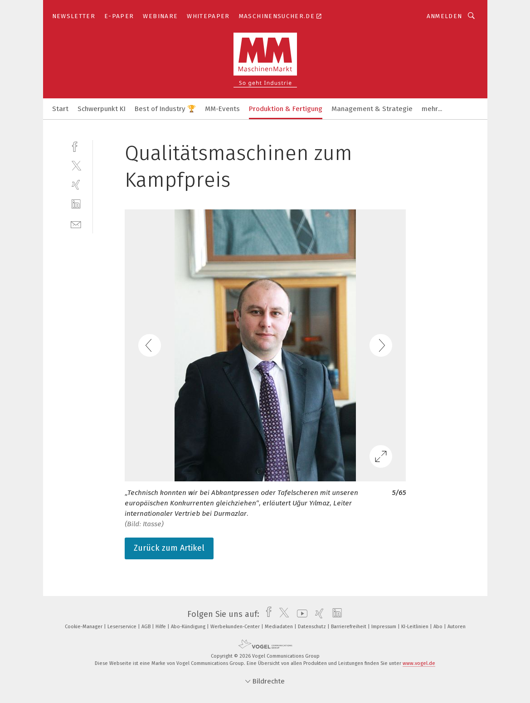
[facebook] (76, 145)
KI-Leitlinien (415, 627)
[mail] (76, 223)
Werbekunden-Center (235, 627)
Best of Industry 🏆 (165, 109)
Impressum (384, 627)
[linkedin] (76, 204)
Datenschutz (312, 627)
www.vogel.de (419, 663)
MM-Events (222, 109)
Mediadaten (279, 627)
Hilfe (161, 627)
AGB (146, 627)
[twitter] (76, 165)
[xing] (76, 184)
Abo (438, 627)
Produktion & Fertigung (285, 109)
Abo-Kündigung (189, 627)
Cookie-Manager (84, 627)
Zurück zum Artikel (169, 548)
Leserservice (122, 627)
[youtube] (299, 614)
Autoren (456, 627)
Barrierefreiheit (349, 627)
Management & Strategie (372, 109)
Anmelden (444, 16)
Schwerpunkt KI (102, 109)
